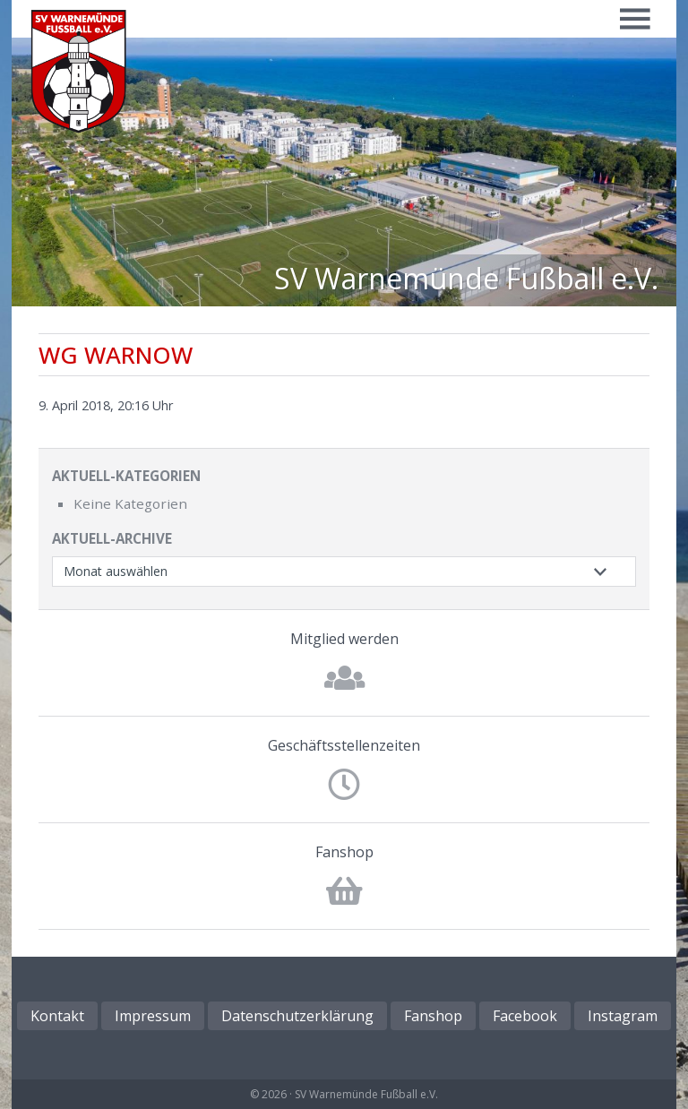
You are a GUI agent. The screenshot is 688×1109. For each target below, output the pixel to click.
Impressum (153, 1016)
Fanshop (344, 852)
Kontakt (57, 1016)
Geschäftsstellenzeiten (344, 745)
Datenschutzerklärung (297, 1016)
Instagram (623, 1016)
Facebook (525, 1016)
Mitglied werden (344, 639)
